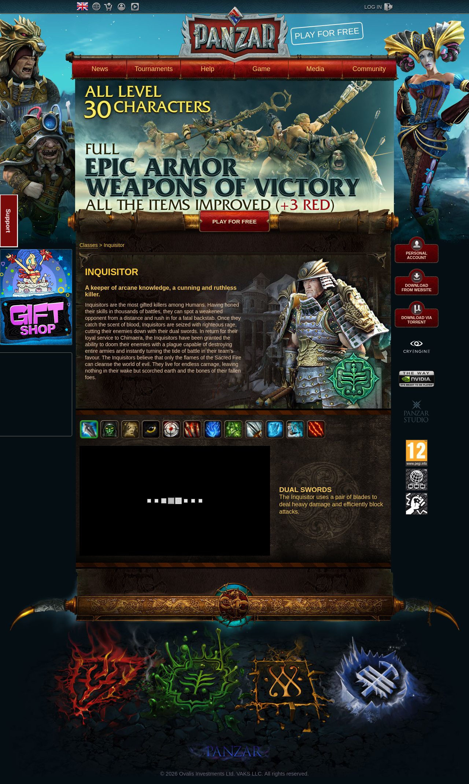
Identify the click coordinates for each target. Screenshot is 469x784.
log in (373, 7)
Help (207, 69)
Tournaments (153, 69)
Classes (89, 245)
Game (261, 69)
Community (369, 69)
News (100, 69)
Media (315, 69)
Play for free (326, 33)
